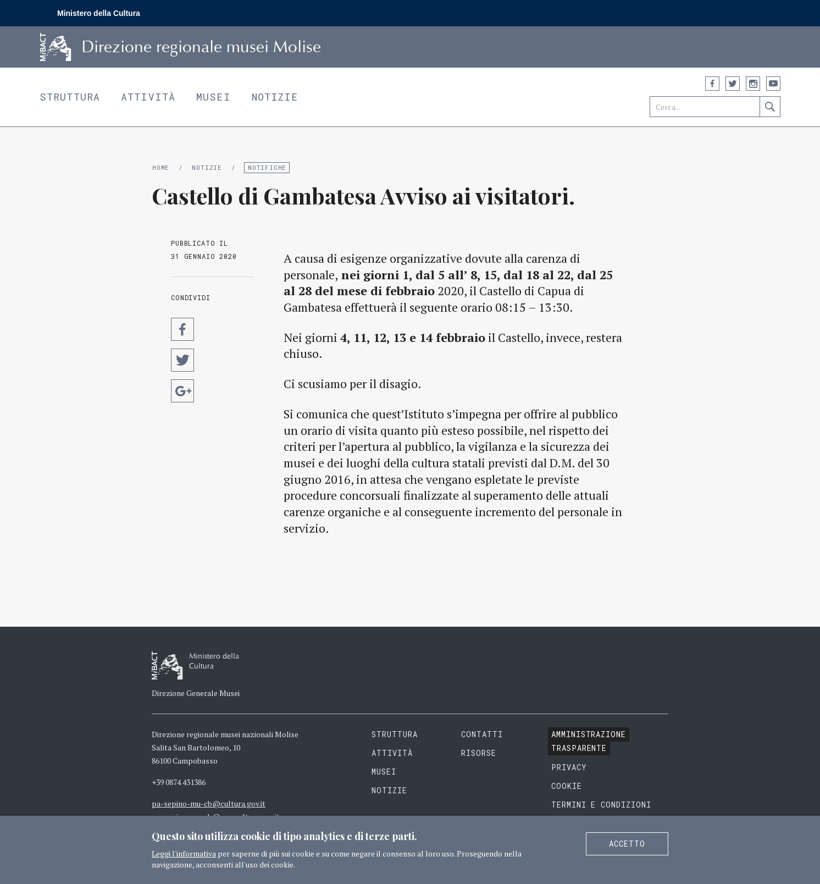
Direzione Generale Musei (196, 693)
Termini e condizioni (601, 804)
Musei (213, 96)
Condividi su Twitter (182, 360)
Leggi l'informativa (184, 853)
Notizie (275, 96)
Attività (148, 96)
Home (160, 167)
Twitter (732, 83)
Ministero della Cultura (98, 13)
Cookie (566, 786)
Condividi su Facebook (182, 329)
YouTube (773, 83)
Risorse (478, 753)
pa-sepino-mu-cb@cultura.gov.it (208, 803)
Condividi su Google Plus (182, 390)
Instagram (753, 83)
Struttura (70, 96)
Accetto (627, 843)
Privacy (569, 767)
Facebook (712, 83)
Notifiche (267, 167)
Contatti (482, 734)
